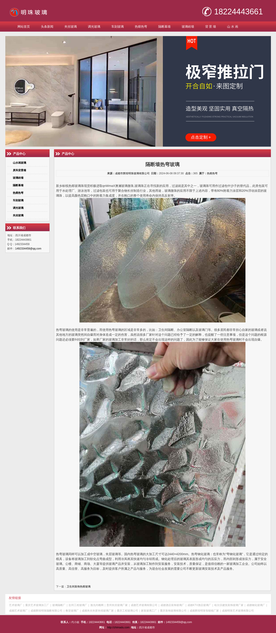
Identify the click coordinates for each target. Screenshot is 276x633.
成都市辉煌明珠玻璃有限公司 (132, 173)
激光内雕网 (97, 605)
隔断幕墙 (164, 26)
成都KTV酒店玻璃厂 (199, 605)
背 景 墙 (210, 26)
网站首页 (23, 26)
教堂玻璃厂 (72, 610)
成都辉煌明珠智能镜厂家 (204, 610)
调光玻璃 (94, 26)
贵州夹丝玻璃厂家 (117, 605)
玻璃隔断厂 (59, 605)
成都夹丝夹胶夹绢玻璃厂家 (98, 610)
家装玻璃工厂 (149, 610)
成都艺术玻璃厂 (18, 610)
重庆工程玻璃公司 (127, 610)
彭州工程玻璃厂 (78, 605)
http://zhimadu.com (118, 627)
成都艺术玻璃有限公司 (144, 605)
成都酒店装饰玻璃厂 (172, 605)
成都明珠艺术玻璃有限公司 (238, 610)
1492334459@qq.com (28, 248)
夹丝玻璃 (70, 26)
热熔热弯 (141, 26)
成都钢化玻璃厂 (256, 605)
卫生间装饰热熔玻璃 (79, 586)
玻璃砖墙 (188, 26)
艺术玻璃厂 (15, 605)
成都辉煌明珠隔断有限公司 (46, 610)
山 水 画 (232, 26)
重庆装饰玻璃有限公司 (173, 610)
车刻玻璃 (117, 26)
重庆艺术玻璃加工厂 (37, 605)
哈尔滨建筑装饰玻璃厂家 (228, 605)
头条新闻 (47, 26)
